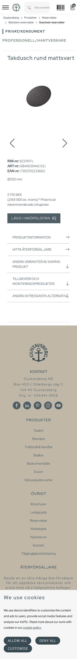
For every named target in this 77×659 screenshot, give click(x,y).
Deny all (47, 640)
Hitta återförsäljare (41, 249)
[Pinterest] (37, 405)
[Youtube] (58, 405)
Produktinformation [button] (41, 237)
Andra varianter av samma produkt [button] (41, 264)
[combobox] (41, 7)
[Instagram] (48, 405)
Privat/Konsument (25, 31)
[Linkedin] (27, 405)
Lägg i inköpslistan (33, 218)
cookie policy (32, 627)
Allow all (17, 640)
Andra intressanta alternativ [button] (41, 296)
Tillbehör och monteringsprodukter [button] (41, 281)
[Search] (29, 7)
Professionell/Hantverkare (34, 40)
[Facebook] (17, 405)
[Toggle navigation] (5, 7)
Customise (18, 648)
